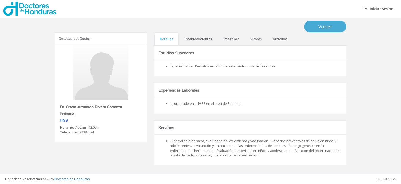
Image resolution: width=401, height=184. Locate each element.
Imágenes (231, 39)
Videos (256, 39)
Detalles (166, 39)
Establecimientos (198, 39)
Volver (325, 27)
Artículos (280, 39)
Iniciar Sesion (378, 8)
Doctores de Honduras (72, 179)
